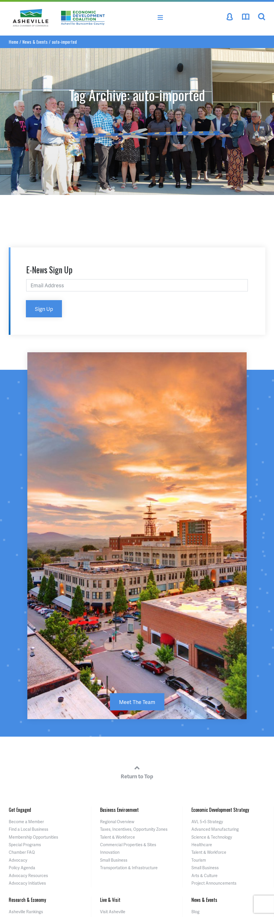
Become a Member (26, 821)
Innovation (110, 852)
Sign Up (44, 308)
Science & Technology (211, 837)
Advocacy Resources (28, 875)
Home (13, 41)
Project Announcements (213, 883)
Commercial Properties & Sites (128, 844)
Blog (195, 911)
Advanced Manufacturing (215, 829)
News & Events (35, 41)
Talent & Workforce (117, 837)
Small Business (113, 860)
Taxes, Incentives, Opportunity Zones (134, 829)
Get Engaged (20, 809)
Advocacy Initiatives (27, 883)
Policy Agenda (22, 867)
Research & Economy (27, 899)
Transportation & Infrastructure (129, 867)
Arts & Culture (204, 875)
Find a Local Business (28, 829)
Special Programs (25, 844)
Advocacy (18, 860)
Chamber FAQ (22, 852)
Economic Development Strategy (220, 809)
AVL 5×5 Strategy (207, 821)
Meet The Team (137, 701)
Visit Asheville (112, 911)
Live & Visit (110, 899)
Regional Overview (117, 821)
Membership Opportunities (33, 837)
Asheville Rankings (26, 911)
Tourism (198, 860)
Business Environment (119, 809)
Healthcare (201, 844)
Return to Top (137, 771)
